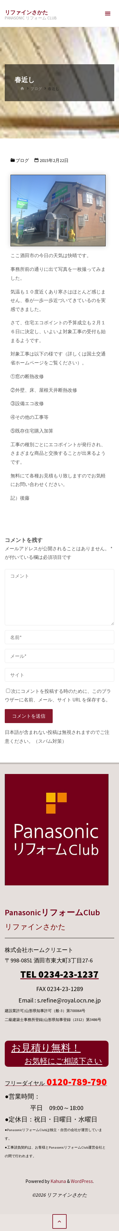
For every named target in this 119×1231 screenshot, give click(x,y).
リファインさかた (26, 12)
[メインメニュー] (107, 13)
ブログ (36, 88)
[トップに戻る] (59, 1221)
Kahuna (58, 1181)
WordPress (82, 1181)
